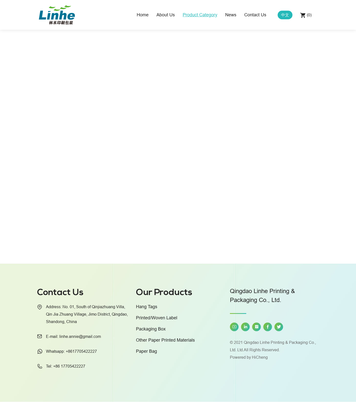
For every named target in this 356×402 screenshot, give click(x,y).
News (230, 15)
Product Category (200, 15)
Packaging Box (151, 329)
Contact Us (255, 15)
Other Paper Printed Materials (165, 340)
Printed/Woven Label (156, 318)
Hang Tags (146, 306)
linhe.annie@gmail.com (80, 336)
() (309, 15)
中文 (285, 15)
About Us (165, 15)
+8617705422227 (81, 351)
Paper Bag (146, 351)
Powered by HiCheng (249, 357)
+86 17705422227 (69, 366)
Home (143, 15)
